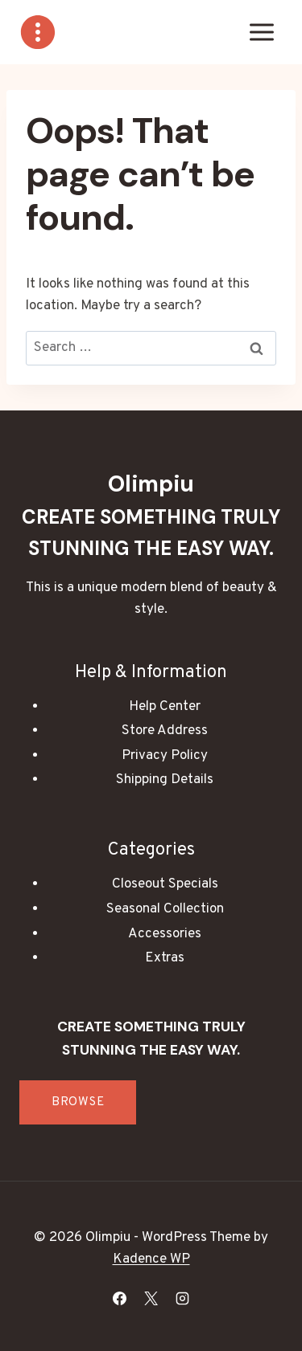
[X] (151, 1298)
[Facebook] (119, 1298)
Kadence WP (151, 1259)
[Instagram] (183, 1298)
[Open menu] (261, 32)
